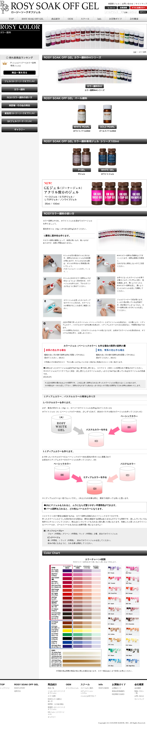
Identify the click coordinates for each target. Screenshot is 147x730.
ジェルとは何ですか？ (88, 696)
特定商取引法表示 (118, 694)
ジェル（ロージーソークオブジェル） (56, 692)
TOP (134, 52)
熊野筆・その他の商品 (55, 704)
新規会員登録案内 (118, 691)
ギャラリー (52, 717)
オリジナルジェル (72, 688)
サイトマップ (141, 4)
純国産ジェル (114, 4)
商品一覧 (51, 688)
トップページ (4, 688)
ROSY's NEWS (104, 688)
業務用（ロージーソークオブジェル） (56, 708)
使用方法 (17, 691)
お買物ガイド (116, 688)
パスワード (132, 12)
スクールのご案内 (87, 688)
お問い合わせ (127, 4)
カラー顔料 (52, 696)
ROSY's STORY (19, 688)
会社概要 (137, 688)
